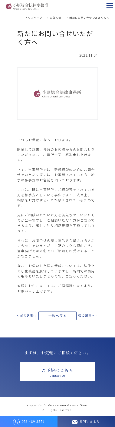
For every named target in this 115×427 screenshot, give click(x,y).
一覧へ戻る (57, 316)
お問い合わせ (86, 421)
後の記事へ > (88, 315)
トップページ (33, 17)
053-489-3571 (29, 422)
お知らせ (56, 17)
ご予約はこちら (57, 372)
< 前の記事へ (27, 315)
